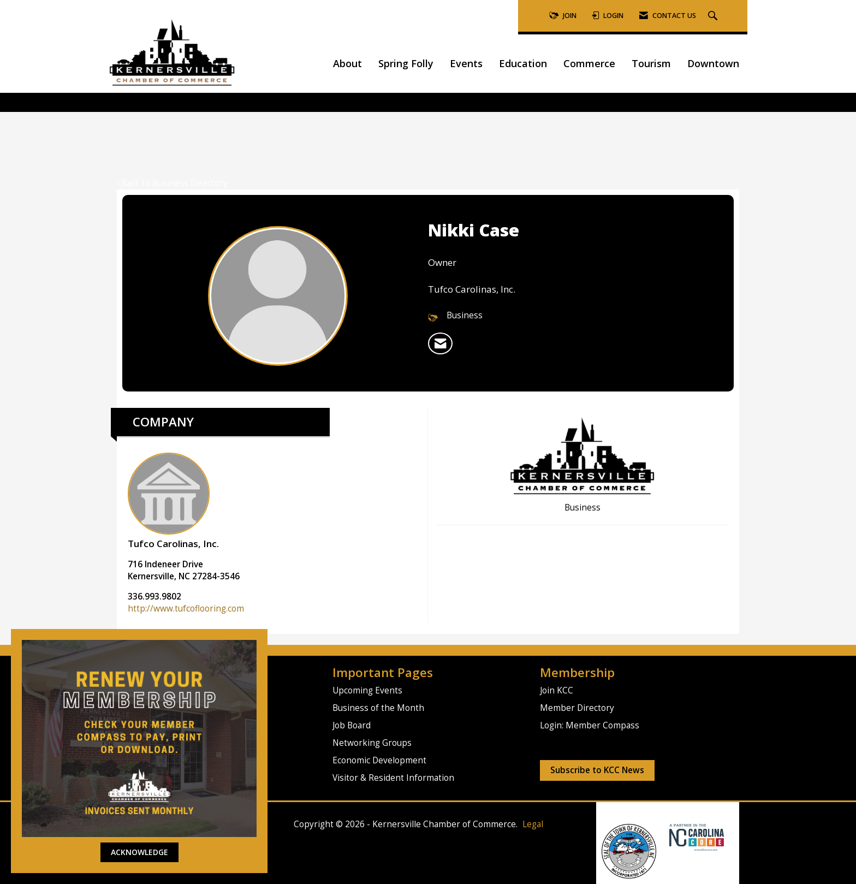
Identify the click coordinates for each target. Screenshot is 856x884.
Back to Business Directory (172, 183)
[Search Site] (714, 16)
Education (523, 63)
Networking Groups (372, 743)
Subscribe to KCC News (597, 770)
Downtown (713, 63)
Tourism (651, 63)
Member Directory (577, 708)
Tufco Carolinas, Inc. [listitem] (173, 501)
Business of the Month (378, 708)
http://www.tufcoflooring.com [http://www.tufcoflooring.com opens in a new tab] (186, 608)
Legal (532, 824)
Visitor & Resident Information (393, 778)
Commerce (589, 63)
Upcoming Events (367, 690)
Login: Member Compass (589, 725)
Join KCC (556, 690)
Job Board (351, 725)
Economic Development (379, 760)
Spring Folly (405, 63)
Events (466, 63)
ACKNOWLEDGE (139, 852)
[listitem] (440, 343)
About (347, 63)
